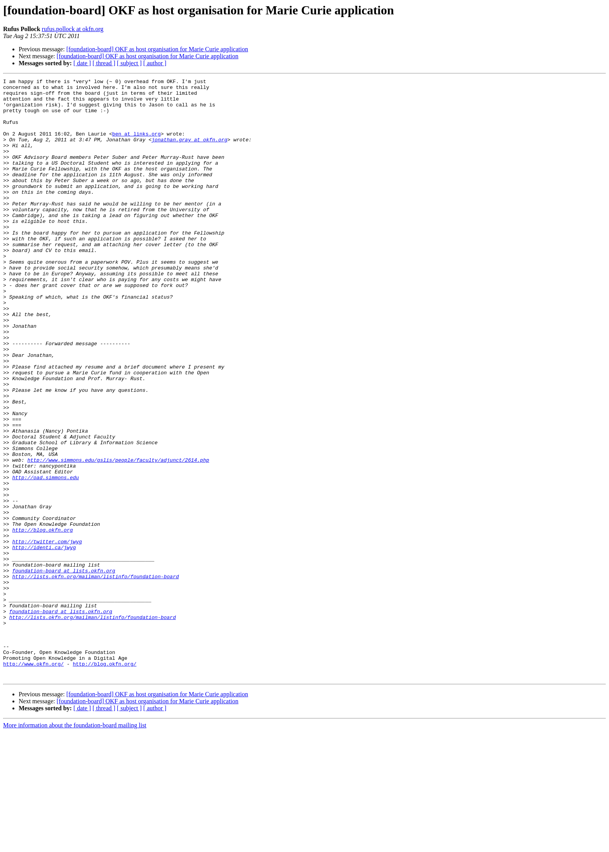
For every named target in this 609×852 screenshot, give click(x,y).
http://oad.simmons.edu (45, 557)
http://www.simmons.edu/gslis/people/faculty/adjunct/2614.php (118, 536)
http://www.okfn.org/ (33, 781)
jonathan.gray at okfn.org (189, 152)
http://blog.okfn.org (42, 620)
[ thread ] (103, 63)
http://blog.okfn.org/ (104, 781)
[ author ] (155, 63)
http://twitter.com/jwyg (47, 634)
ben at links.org (136, 145)
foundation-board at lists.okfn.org (63, 669)
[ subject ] (129, 63)
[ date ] (82, 63)
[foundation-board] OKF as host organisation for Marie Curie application (157, 49)
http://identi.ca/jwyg (44, 641)
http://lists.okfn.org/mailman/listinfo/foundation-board (95, 676)
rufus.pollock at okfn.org (73, 29)
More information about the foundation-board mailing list (74, 845)
